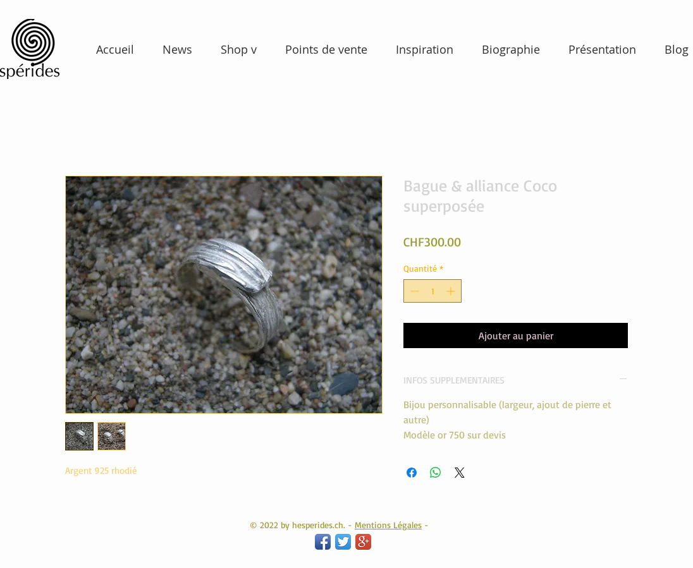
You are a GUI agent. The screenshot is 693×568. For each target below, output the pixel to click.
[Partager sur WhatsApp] (435, 472)
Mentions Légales (388, 524)
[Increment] (452, 291)
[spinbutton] (432, 291)
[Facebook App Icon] (323, 542)
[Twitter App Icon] (343, 542)
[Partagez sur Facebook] (411, 472)
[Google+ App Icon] (363, 542)
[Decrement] (413, 291)
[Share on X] (459, 472)
